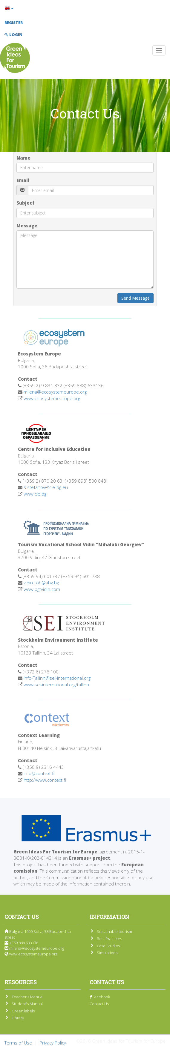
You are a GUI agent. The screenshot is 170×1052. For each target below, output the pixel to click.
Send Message (135, 298)
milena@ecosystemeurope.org (55, 392)
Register (13, 22)
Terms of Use (18, 1043)
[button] (85, 8)
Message (26, 226)
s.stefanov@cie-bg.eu (46, 487)
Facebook (100, 997)
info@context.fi (39, 773)
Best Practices (109, 938)
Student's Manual (27, 1003)
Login (13, 34)
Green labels (23, 1011)
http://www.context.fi (45, 780)
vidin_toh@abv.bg (41, 583)
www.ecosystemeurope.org (52, 398)
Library (18, 1018)
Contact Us (99, 1003)
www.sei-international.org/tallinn (56, 685)
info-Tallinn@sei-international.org (57, 678)
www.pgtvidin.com (42, 589)
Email (22, 180)
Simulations (107, 952)
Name (23, 158)
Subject (25, 203)
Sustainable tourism (114, 931)
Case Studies (108, 946)
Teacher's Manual (27, 997)
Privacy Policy (52, 1043)
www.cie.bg (35, 494)
